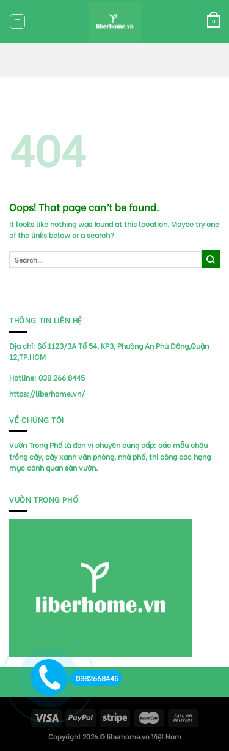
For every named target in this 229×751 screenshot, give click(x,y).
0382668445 (94, 678)
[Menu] (17, 21)
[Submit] (211, 259)
